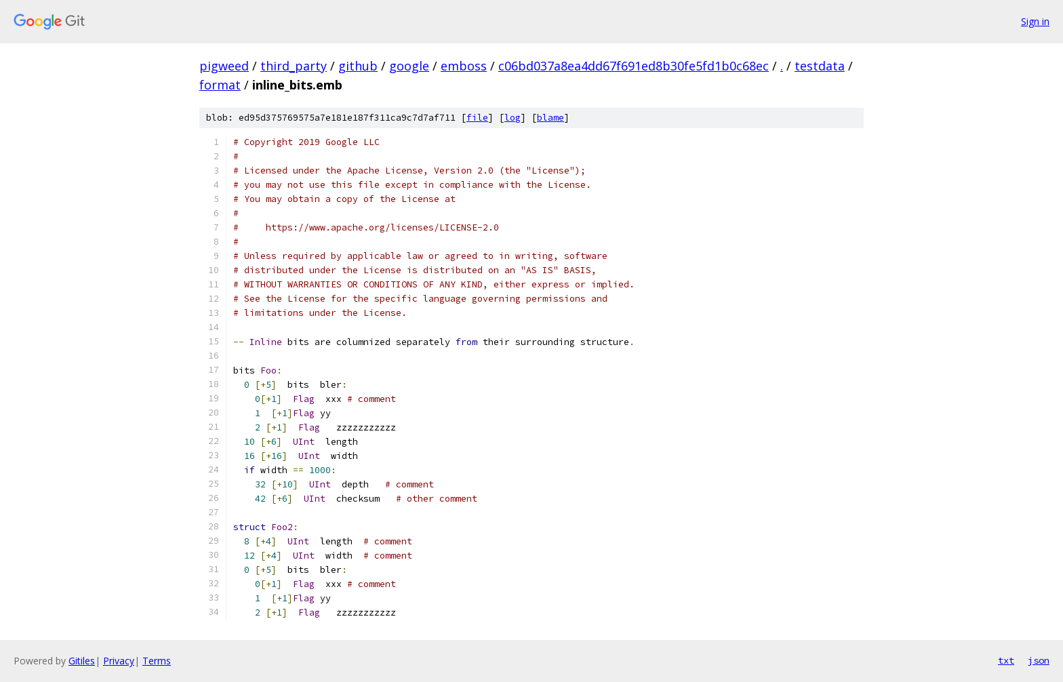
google (409, 66)
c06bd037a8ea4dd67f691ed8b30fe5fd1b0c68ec (633, 66)
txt (1006, 660)
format (220, 85)
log (512, 117)
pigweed (224, 66)
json (1038, 660)
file (477, 117)
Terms (156, 660)
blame (550, 117)
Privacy (118, 660)
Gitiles (81, 660)
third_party (293, 66)
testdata (820, 66)
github (358, 66)
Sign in (1035, 21)
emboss (464, 66)
